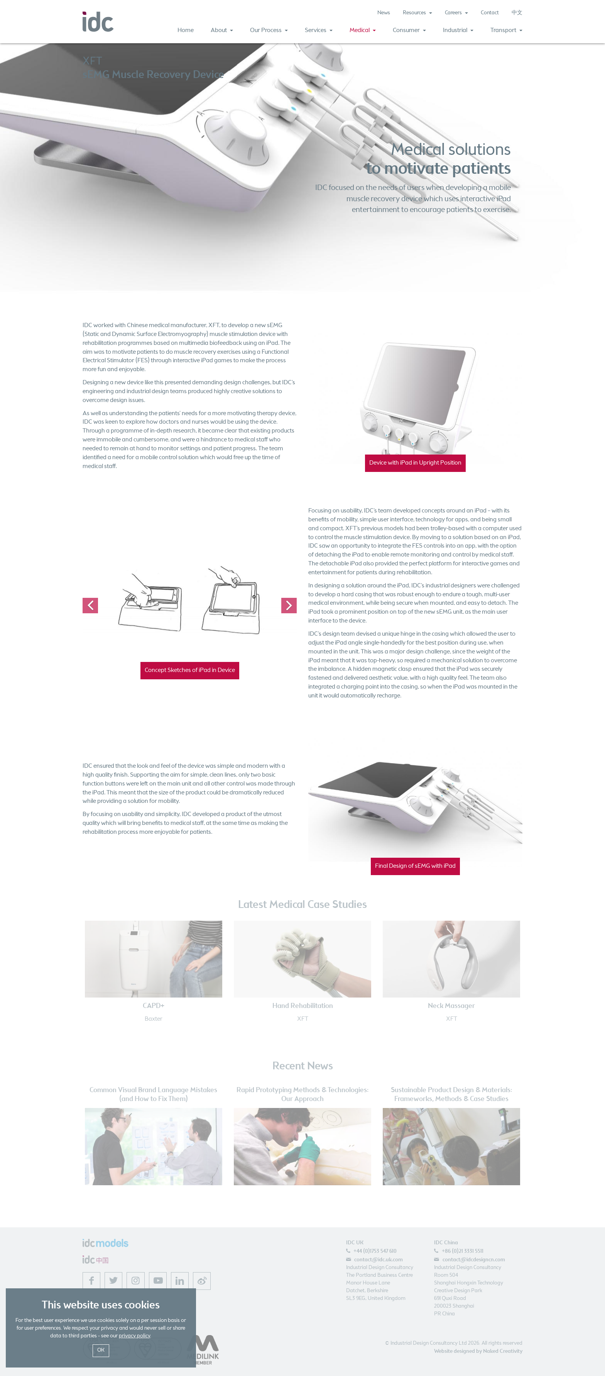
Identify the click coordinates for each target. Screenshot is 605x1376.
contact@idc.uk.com (378, 1259)
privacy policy (134, 1336)
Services (319, 30)
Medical (363, 30)
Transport (506, 30)
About (222, 30)
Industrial (458, 30)
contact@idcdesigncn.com (474, 1259)
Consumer (409, 30)
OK (101, 1350)
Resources (417, 13)
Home (185, 30)
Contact (490, 13)
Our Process (269, 30)
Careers (456, 13)
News (383, 13)
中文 (517, 13)
